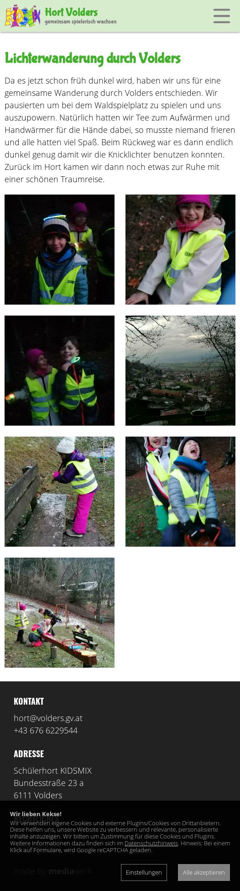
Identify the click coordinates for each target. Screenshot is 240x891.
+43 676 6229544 (46, 730)
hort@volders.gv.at (48, 717)
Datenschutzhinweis (151, 843)
